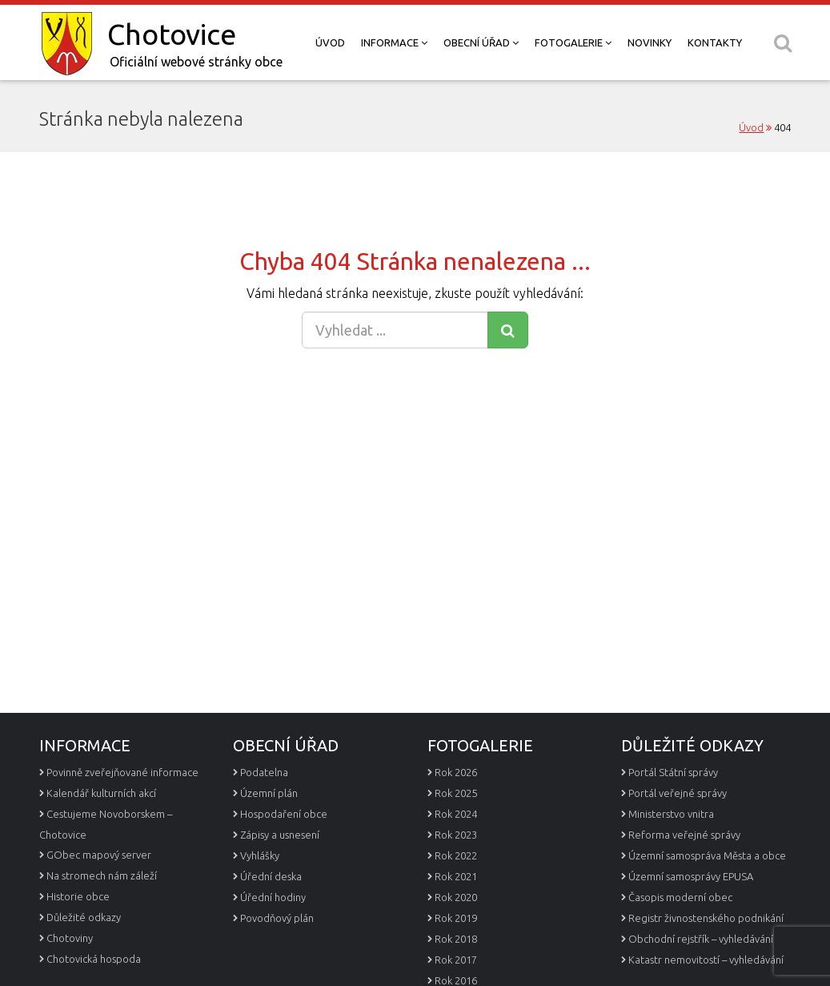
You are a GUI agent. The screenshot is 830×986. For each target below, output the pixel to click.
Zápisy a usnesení (279, 834)
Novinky (650, 42)
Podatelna (264, 772)
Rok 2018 (456, 938)
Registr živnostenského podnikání (706, 918)
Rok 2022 (456, 855)
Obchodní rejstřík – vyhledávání (700, 938)
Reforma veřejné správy (684, 834)
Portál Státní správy (673, 772)
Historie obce (78, 896)
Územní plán (269, 793)
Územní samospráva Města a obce (707, 855)
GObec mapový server (98, 854)
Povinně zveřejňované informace (122, 772)
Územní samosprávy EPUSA (690, 876)
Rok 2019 (456, 918)
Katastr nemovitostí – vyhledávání (706, 959)
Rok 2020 (456, 897)
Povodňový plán (277, 918)
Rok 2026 (456, 772)
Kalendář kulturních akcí (101, 793)
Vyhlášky (259, 855)
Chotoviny (69, 938)
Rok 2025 (456, 793)
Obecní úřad (481, 42)
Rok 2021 (456, 876)
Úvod (330, 42)
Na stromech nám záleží (101, 875)
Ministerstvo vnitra (671, 813)
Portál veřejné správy (677, 793)
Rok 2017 (456, 959)
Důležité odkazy (83, 917)
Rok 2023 (456, 834)
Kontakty (715, 42)
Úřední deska (271, 876)
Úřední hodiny (273, 897)
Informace (394, 42)
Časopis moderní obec (680, 897)
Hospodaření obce (283, 813)
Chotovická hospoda (93, 958)
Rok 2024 (456, 813)
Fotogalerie (573, 42)
